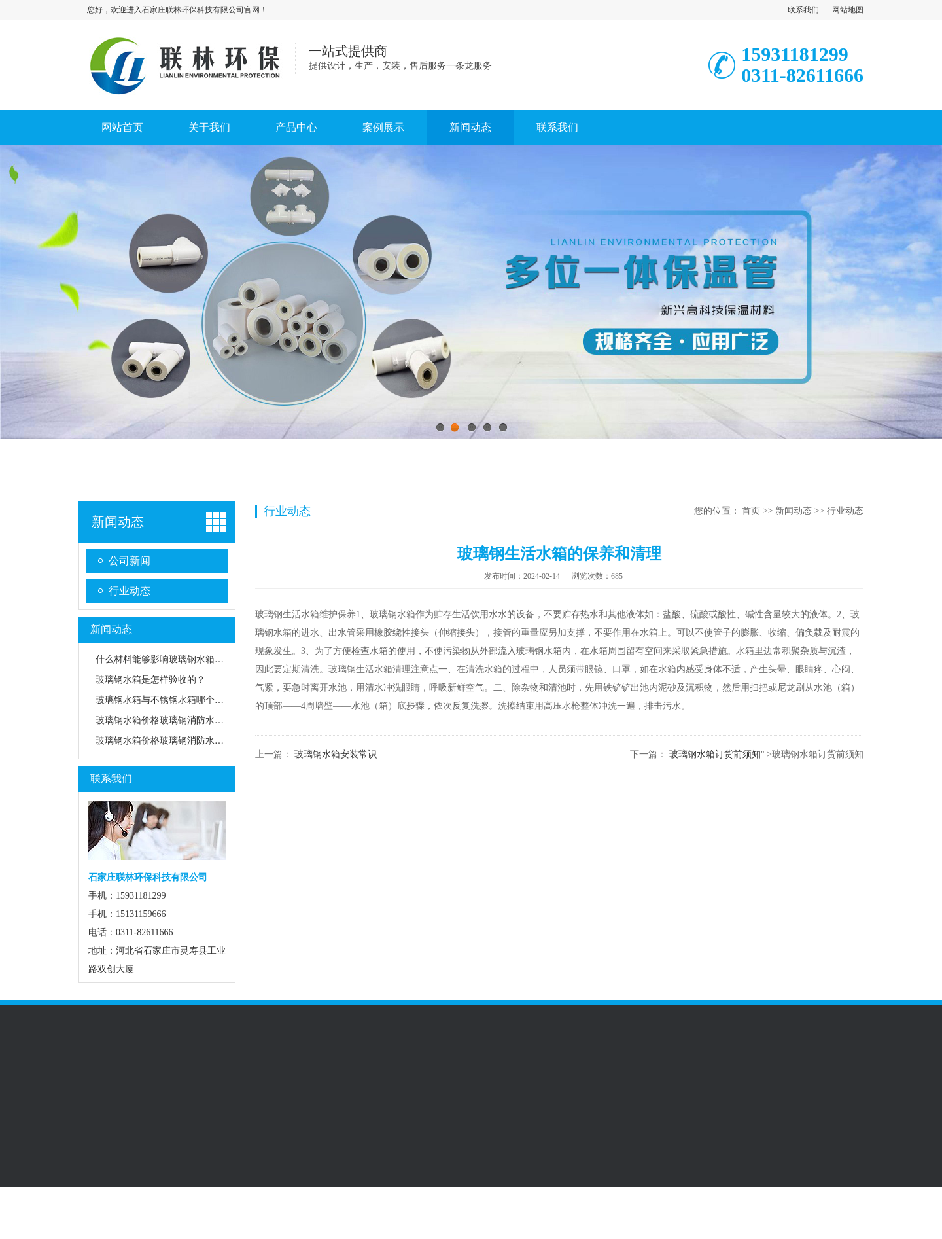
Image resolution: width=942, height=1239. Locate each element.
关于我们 (209, 127)
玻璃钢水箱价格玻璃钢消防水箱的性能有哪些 (187, 720)
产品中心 (296, 127)
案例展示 (383, 127)
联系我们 (803, 9)
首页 (751, 511)
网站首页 (122, 127)
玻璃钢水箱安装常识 (335, 754)
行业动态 (129, 590)
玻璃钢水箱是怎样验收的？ (150, 680)
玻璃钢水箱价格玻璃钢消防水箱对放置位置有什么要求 (205, 740)
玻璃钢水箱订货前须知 (715, 754)
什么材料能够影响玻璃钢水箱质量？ (169, 659)
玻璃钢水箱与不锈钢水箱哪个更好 (164, 700)
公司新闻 (129, 560)
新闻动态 (470, 127)
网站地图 (848, 9)
